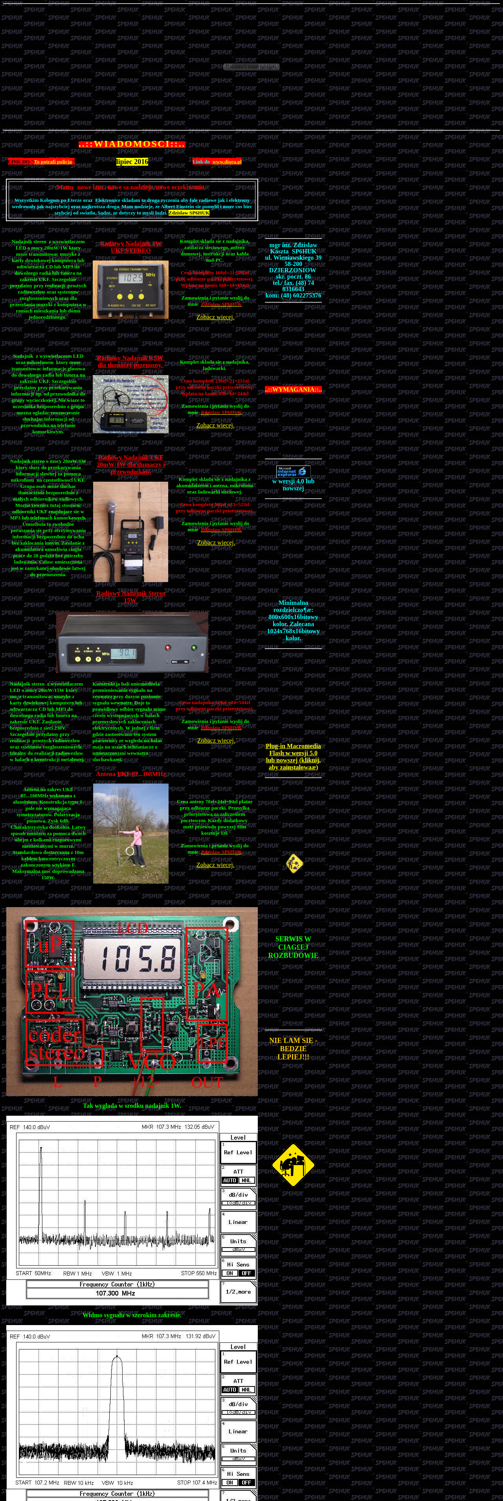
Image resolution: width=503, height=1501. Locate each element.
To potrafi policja (53, 162)
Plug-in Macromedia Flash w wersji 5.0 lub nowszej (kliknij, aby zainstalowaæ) (293, 757)
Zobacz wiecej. (215, 317)
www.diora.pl (226, 162)
